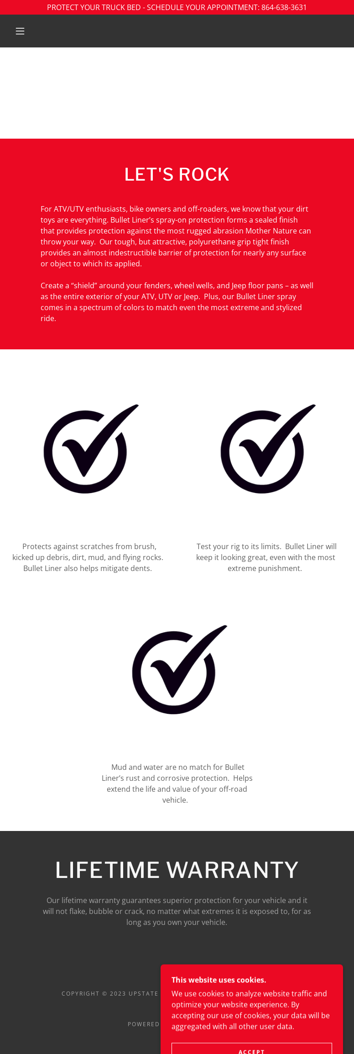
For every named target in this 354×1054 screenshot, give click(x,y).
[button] (20, 31)
